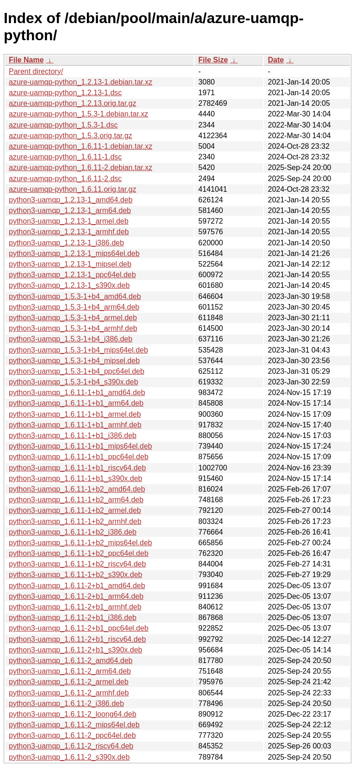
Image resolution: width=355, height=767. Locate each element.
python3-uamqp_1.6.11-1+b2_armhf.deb (75, 521)
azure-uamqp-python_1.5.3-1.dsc (63, 125)
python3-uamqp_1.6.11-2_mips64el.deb (74, 725)
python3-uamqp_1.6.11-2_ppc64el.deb (72, 735)
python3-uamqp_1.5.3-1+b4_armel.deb (73, 318)
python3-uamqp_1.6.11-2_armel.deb (69, 682)
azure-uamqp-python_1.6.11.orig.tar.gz (72, 189)
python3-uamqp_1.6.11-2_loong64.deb (72, 714)
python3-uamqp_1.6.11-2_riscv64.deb (71, 746)
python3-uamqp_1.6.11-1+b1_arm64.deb (76, 403)
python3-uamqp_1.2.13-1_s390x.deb (69, 285)
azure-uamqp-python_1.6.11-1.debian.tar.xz (80, 146)
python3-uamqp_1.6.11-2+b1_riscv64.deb (77, 639)
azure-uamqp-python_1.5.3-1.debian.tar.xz (78, 114)
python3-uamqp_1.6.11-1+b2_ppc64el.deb (78, 553)
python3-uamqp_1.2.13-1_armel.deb (69, 221)
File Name (26, 60)
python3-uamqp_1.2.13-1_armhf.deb (69, 232)
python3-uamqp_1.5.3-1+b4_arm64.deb (74, 307)
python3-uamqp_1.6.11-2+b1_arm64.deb (76, 596)
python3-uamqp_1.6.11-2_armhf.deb (69, 693)
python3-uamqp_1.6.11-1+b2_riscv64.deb (77, 564)
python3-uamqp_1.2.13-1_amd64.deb (71, 200)
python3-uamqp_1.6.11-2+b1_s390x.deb (75, 650)
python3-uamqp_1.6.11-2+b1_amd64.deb (77, 586)
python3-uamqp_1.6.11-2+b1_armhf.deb (75, 607)
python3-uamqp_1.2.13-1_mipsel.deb (70, 264)
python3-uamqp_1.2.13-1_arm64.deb (70, 210)
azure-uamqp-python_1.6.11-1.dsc (65, 157)
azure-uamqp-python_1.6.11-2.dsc (65, 179)
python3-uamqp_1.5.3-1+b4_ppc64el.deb (76, 371)
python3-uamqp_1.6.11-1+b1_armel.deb (75, 414)
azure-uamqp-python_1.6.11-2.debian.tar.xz (80, 167)
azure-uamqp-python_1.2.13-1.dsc (65, 93)
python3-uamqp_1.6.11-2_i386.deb (66, 703)
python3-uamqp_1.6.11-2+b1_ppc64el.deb (78, 628)
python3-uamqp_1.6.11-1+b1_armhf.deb (75, 425)
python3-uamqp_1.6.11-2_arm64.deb (70, 671)
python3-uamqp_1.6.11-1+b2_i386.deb (72, 532)
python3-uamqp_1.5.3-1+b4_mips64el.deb (78, 350)
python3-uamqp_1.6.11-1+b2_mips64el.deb (80, 543)
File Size (213, 60)
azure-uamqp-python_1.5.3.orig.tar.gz (70, 136)
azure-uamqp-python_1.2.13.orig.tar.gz (72, 103)
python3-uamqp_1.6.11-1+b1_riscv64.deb (77, 468)
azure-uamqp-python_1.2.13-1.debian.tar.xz (80, 82)
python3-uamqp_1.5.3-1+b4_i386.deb (70, 339)
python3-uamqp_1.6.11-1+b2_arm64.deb (76, 500)
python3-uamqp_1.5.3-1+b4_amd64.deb (75, 296)
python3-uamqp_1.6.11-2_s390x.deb (69, 757)
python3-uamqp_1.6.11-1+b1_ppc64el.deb (78, 457)
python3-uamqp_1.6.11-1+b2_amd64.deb (77, 489)
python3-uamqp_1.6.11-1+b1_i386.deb (72, 435)
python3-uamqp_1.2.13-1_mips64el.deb (74, 253)
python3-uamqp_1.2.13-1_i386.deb (66, 243)
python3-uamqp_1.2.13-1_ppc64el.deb (72, 275)
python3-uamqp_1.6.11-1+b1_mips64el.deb (80, 446)
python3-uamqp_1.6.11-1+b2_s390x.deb (75, 574)
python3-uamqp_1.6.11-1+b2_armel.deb (75, 510)
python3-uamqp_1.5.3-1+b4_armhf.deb (73, 328)
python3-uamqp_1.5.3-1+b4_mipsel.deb (74, 361)
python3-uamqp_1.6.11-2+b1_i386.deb (72, 617)
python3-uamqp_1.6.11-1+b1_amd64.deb (77, 392)
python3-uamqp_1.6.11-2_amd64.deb (71, 660)
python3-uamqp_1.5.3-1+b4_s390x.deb (73, 382)
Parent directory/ (36, 71)
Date (276, 60)
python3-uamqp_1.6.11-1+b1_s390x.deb (75, 478)
